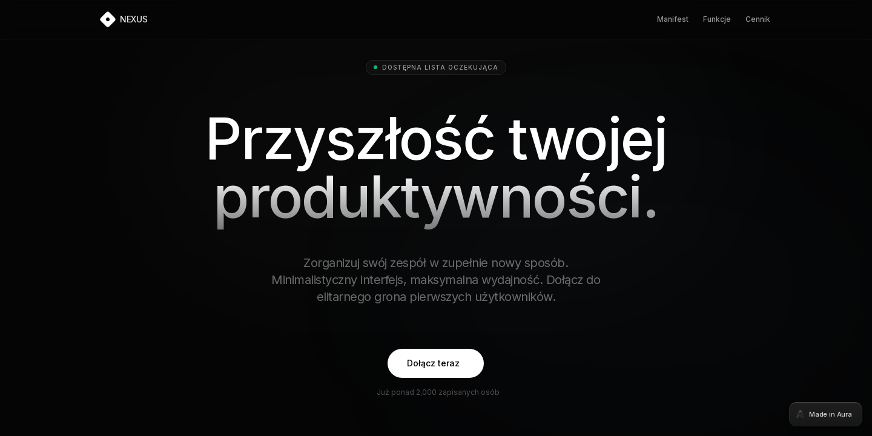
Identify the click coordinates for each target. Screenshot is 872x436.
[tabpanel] (436, 218)
